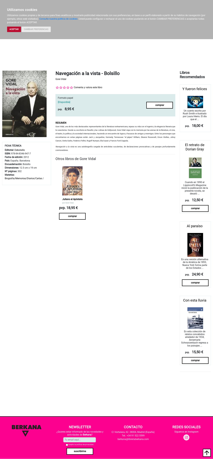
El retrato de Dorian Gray (194, 147)
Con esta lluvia (194, 300)
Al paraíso (195, 226)
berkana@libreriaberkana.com (133, 439)
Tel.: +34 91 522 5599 (133, 435)
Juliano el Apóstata (72, 199)
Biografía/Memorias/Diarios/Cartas (23, 178)
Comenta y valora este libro (88, 87)
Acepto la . (81, 444)
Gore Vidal (60, 79)
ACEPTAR (14, 29)
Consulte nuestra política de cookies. (58, 18)
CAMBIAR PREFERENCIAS (36, 29)
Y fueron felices (194, 89)
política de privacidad (84, 444)
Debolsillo (19, 150)
